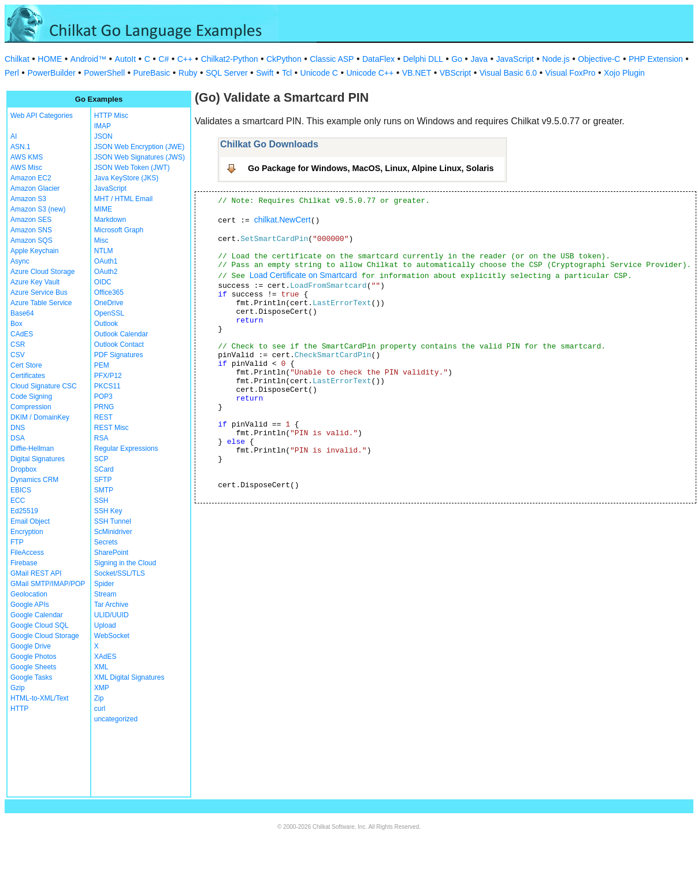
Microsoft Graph (118, 230)
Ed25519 (24, 511)
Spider (104, 584)
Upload (105, 625)
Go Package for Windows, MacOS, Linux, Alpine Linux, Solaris (371, 168)
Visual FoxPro (570, 72)
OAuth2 (106, 272)
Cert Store (26, 365)
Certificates (27, 376)
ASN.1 (20, 147)
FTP (17, 542)
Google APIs (29, 605)
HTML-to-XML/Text (39, 698)
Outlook (106, 324)
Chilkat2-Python (229, 59)
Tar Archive (111, 605)
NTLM (103, 251)
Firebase (24, 563)
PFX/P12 (108, 376)
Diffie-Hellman (32, 448)
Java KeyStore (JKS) (126, 178)
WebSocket (111, 636)
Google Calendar (36, 615)
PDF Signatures (118, 355)
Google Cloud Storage (44, 636)
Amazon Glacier (35, 188)
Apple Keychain (34, 251)
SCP (101, 459)
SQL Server (227, 72)
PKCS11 (107, 386)
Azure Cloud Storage (42, 272)
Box (16, 324)
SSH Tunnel (112, 521)
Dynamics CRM (34, 480)
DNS (17, 428)
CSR (17, 344)
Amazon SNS (31, 230)
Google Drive (30, 646)
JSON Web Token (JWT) (132, 168)
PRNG (104, 407)
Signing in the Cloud (125, 563)
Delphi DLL (423, 59)
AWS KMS (26, 157)
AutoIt (125, 59)
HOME (50, 59)
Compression (30, 407)
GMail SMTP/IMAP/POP (47, 584)
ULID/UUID (111, 615)
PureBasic (151, 72)
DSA (17, 438)
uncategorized (116, 719)
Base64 (22, 313)
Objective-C (599, 59)
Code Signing (31, 396)
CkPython (284, 59)
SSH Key (108, 511)
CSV (17, 355)
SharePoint (111, 553)
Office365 (109, 292)
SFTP (103, 480)
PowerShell (104, 72)
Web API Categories (41, 116)
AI (13, 136)
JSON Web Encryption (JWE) (139, 147)
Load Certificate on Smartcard (303, 275)
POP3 (103, 396)
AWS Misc (26, 168)
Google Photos (33, 657)
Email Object (30, 521)
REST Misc (111, 428)
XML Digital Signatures (129, 677)
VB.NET (417, 72)
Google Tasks (31, 677)
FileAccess (27, 553)
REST (103, 417)
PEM (101, 365)
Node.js (555, 59)
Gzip (17, 688)
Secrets (106, 542)
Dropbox (23, 469)
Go (456, 59)
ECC (17, 500)
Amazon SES (30, 220)
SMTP (103, 490)
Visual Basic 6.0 (508, 72)
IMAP (102, 126)
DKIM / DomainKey (39, 417)
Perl (12, 72)
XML (101, 667)
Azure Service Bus (39, 292)
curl (99, 709)
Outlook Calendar (121, 334)
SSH (101, 500)
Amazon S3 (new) (37, 209)
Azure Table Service (41, 303)
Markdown (110, 220)
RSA (101, 438)
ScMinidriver (113, 532)
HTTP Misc (111, 116)
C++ (184, 59)
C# (163, 59)
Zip (99, 698)
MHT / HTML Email (123, 199)
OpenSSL (109, 313)
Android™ (88, 59)
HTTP (19, 709)
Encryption (26, 532)
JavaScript (515, 59)
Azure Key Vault (35, 282)
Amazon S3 (28, 199)
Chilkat (17, 59)
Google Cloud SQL (39, 625)
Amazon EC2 (30, 178)
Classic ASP (332, 59)
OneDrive (109, 303)
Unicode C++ (369, 72)
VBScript (455, 72)
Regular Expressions (126, 448)
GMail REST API (35, 573)
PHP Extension (656, 59)
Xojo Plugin (624, 72)
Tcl (287, 72)
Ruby (188, 72)
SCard (104, 469)
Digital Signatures (37, 459)
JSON (103, 136)
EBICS (20, 490)
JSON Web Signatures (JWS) (139, 157)
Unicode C (319, 72)
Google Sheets (33, 667)
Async (19, 261)
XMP (101, 688)
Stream (105, 594)
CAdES (21, 334)
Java (479, 59)
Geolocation (28, 594)
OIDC (103, 282)
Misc (101, 240)
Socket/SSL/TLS (119, 573)
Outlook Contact (119, 344)
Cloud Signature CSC (43, 386)
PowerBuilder (51, 72)
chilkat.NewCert (282, 219)
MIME (103, 209)
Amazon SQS (31, 240)
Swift (264, 72)
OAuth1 (106, 261)
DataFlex (378, 59)
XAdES (105, 657)
